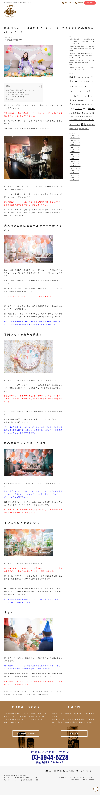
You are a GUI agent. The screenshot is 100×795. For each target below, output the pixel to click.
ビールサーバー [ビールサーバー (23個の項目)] (83, 91)
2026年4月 (74, 135)
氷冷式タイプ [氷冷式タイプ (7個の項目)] (79, 116)
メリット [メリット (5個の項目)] (84, 96)
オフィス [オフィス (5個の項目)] (80, 81)
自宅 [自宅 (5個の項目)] (78, 125)
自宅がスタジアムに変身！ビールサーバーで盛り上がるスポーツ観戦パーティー (30, 691)
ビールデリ (10, 11)
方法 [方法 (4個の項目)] (70, 113)
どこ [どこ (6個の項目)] (92, 77)
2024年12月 (74, 166)
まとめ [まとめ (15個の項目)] (73, 81)
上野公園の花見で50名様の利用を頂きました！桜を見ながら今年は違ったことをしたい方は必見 (81, 41)
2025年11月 (74, 142)
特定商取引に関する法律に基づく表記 (66, 771)
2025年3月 (74, 161)
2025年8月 (74, 149)
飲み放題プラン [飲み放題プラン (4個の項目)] (84, 129)
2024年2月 (74, 180)
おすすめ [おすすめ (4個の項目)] (80, 77)
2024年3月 (74, 177)
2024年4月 (74, 175)
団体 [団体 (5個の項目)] (78, 104)
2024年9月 (74, 170)
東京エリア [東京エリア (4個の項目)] (88, 113)
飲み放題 (80, 3)
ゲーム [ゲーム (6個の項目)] (74, 86)
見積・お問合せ (69, 3)
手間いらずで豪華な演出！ (18, 92)
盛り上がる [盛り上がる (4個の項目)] (73, 125)
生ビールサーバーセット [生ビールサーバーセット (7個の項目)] (83, 120)
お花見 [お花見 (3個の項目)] (89, 77)
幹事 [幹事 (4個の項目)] (86, 104)
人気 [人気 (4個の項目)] (91, 100)
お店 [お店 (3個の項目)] (85, 77)
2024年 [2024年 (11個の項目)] (73, 77)
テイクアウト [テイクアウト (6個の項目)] (82, 86)
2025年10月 (74, 145)
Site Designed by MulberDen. (83, 780)
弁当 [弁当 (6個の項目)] (73, 109)
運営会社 (48, 771)
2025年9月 (74, 147)
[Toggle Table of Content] (40, 86)
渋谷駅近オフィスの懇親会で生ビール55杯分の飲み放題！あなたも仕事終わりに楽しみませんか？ (81, 55)
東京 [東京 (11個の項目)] (81, 112)
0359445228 (50, 757)
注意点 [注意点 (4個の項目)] (88, 116)
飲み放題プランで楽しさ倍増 (18, 94)
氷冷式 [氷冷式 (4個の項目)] (71, 116)
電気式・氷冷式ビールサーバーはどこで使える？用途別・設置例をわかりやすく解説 (81, 62)
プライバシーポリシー (88, 771)
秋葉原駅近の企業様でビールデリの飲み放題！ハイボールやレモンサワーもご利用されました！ (81, 48)
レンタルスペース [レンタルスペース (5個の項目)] (81, 100)
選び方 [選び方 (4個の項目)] (89, 125)
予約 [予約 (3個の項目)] (88, 100)
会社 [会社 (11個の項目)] (71, 104)
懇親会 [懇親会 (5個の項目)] (85, 109)
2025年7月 (74, 152)
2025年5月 (74, 156)
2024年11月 (74, 168)
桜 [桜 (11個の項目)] (93, 112)
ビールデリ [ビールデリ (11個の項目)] (75, 96)
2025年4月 (74, 159)
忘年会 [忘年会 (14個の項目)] (78, 108)
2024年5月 (74, 173)
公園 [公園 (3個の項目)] (75, 104)
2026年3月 (74, 138)
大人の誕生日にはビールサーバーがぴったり (24, 90)
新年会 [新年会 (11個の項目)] (91, 108)
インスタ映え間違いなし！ (18, 97)
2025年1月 (74, 163)
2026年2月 (74, 140)
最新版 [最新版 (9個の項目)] (76, 113)
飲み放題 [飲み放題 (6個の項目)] (74, 129)
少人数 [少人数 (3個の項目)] (83, 104)
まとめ (10, 99)
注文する (91, 3)
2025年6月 (74, 154)
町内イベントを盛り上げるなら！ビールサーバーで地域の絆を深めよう (28, 694)
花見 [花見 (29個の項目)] (84, 124)
